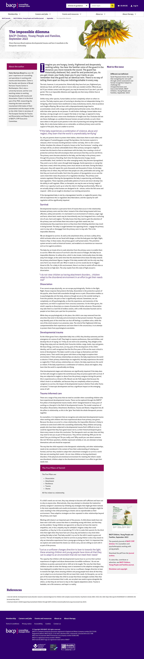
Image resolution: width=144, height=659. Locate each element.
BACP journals (6, 18)
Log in (135, 6)
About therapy (128, 14)
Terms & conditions (12, 624)
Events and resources (70, 14)
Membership (13, 14)
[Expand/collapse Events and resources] (80, 14)
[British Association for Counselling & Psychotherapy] (18, 6)
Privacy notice (27, 624)
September (50, 18)
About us (99, 14)
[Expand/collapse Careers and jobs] (50, 14)
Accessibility (38, 624)
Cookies (48, 624)
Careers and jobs (41, 14)
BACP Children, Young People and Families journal (29, 18)
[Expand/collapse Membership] (19, 14)
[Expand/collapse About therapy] (135, 14)
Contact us (57, 624)
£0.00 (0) (124, 6)
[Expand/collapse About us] (105, 14)
